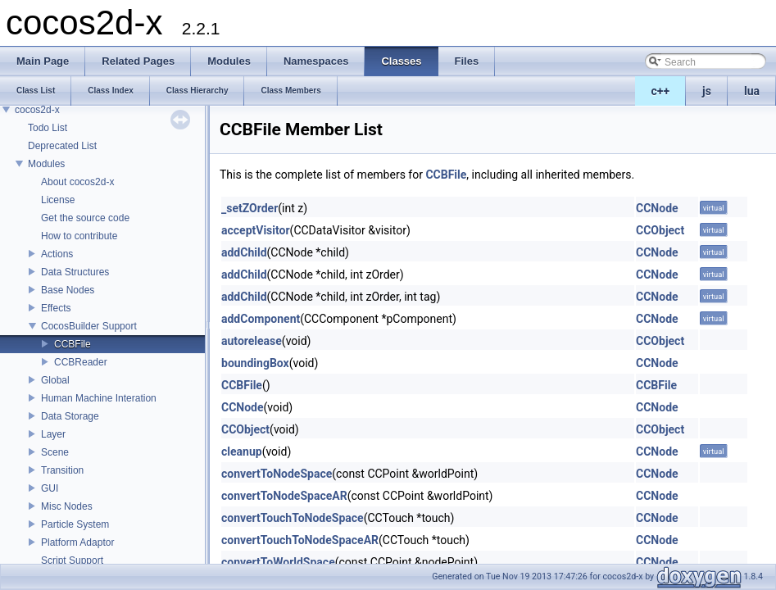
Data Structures (75, 272)
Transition (62, 470)
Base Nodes (67, 290)
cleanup (241, 451)
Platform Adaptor (77, 542)
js (706, 91)
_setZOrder (249, 208)
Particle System (75, 524)
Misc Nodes (67, 506)
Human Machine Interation (99, 398)
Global (55, 380)
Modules (46, 164)
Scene (55, 452)
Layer (53, 434)
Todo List (47, 128)
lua (752, 91)
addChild (244, 252)
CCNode (657, 208)
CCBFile (72, 344)
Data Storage (70, 416)
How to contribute (79, 236)
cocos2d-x (37, 110)
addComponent (260, 318)
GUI (49, 488)
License (58, 200)
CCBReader (80, 362)
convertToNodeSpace (276, 473)
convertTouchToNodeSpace (292, 517)
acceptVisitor (255, 230)
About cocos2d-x (77, 182)
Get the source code (85, 218)
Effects (55, 308)
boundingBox (255, 363)
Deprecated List (62, 146)
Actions (57, 254)
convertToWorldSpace (278, 562)
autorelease (251, 340)
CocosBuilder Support (89, 326)
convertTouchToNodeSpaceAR (300, 540)
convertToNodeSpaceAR (284, 495)
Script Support (72, 560)
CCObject (660, 230)
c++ (660, 91)
